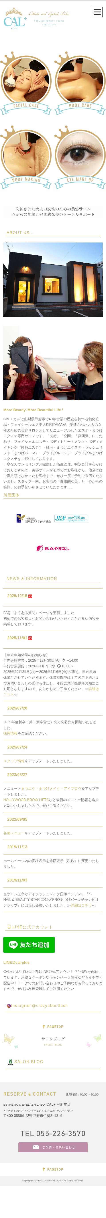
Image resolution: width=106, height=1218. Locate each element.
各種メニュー (14, 865)
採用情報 (10, 766)
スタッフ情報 (14, 793)
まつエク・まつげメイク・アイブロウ (51, 821)
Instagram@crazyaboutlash (39, 1038)
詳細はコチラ (81, 937)
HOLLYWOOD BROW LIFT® (26, 832)
